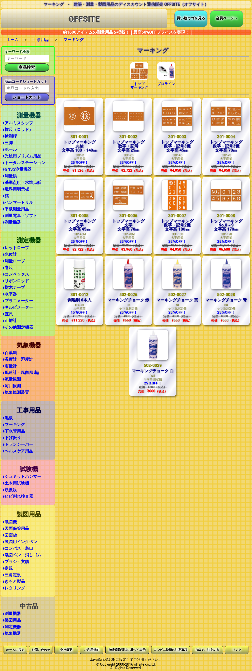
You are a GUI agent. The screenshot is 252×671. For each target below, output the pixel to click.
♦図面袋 (10, 535)
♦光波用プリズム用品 (22, 156)
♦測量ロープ (14, 261)
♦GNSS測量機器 (17, 169)
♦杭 (6, 195)
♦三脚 (8, 142)
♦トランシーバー (18, 444)
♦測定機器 (12, 626)
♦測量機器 (12, 222)
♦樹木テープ (14, 287)
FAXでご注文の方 (207, 650)
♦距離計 (10, 320)
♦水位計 (10, 254)
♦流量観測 (12, 379)
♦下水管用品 (14, 431)
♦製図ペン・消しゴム (22, 555)
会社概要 (66, 650)
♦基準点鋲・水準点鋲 (22, 182)
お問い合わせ (41, 650)
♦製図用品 (12, 620)
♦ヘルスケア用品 (18, 451)
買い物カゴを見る (191, 18)
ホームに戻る (15, 650)
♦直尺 (8, 314)
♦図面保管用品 (16, 528)
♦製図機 (10, 521)
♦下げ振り (12, 437)
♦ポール (10, 149)
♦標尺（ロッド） (18, 129)
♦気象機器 (12, 633)
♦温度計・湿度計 (18, 359)
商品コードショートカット (26, 81)
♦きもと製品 (14, 581)
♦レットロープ (16, 247)
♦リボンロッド (16, 280)
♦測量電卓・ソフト (20, 215)
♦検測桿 (10, 136)
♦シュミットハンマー (22, 476)
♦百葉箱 (10, 352)
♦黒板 (8, 417)
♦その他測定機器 (18, 327)
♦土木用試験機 (16, 483)
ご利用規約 (91, 650)
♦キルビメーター (18, 307)
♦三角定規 (12, 574)
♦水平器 (10, 294)
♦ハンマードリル (18, 202)
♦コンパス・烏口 (18, 548)
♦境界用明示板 (16, 189)
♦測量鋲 (10, 175)
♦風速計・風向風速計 (22, 372)
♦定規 (8, 568)
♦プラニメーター (18, 300)
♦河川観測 (12, 385)
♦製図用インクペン (20, 541)
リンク (236, 650)
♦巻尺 (8, 267)
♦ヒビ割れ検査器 (18, 496)
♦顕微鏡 (10, 489)
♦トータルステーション (24, 162)
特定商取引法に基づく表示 (127, 650)
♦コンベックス (16, 274)
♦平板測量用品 (16, 209)
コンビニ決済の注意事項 (170, 650)
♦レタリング (14, 588)
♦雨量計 (10, 366)
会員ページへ (226, 18)
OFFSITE (84, 19)
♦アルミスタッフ (18, 122)
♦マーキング (14, 424)
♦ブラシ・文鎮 (16, 561)
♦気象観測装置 (16, 392)
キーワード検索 (17, 52)
